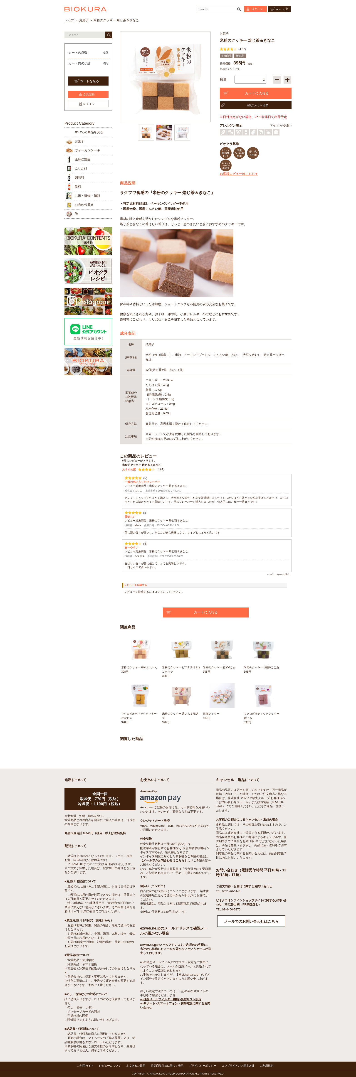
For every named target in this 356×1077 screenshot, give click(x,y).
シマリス (140, 556)
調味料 (79, 177)
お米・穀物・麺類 (87, 195)
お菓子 (84, 20)
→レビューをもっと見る (278, 574)
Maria (138, 525)
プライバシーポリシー (202, 1065)
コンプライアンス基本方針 (238, 1065)
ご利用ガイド (85, 1065)
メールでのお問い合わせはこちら (251, 921)
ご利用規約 (266, 1065)
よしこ (138, 490)
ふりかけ (81, 168)
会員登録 (89, 94)
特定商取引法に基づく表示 (167, 1065)
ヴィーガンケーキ (87, 150)
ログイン (89, 104)
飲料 (78, 186)
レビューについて (110, 1065)
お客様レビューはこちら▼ (239, 174)
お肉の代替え (84, 205)
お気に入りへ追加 (257, 105)
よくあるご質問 (135, 1065)
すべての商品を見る (89, 132)
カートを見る (89, 81)
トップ (69, 20)
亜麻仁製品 (83, 159)
